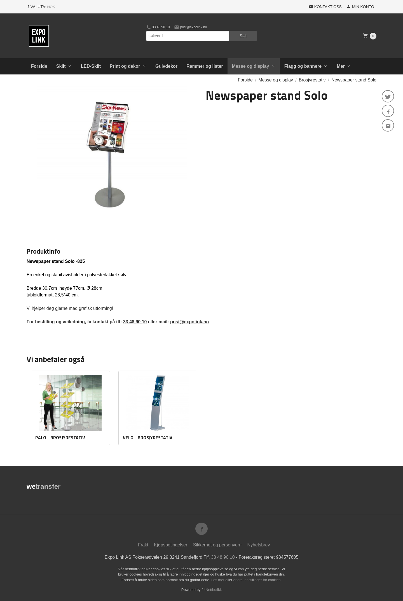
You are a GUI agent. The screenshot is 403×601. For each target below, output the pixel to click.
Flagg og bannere (303, 66)
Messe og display (250, 66)
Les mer (218, 580)
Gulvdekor (166, 66)
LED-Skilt (91, 66)
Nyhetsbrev (258, 544)
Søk (243, 36)
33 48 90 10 (158, 27)
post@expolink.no (190, 27)
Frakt (143, 544)
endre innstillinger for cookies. (257, 580)
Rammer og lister (204, 66)
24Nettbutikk (212, 590)
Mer (341, 66)
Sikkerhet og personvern (217, 544)
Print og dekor (125, 66)
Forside (39, 66)
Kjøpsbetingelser (170, 544)
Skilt (61, 66)
